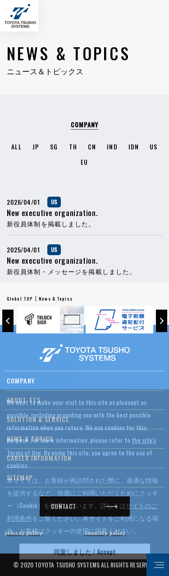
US (153, 146)
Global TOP (20, 298)
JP (35, 146)
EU (84, 161)
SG (54, 146)
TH (73, 146)
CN (92, 146)
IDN (133, 146)
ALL (16, 146)
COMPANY (21, 380)
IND (112, 146)
